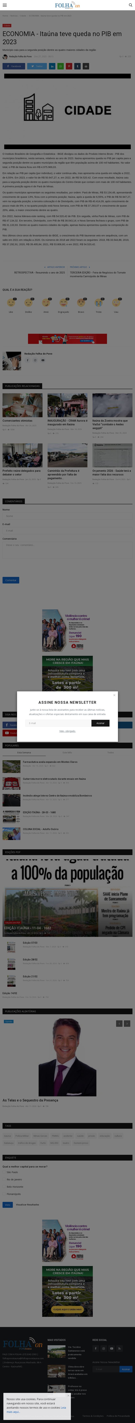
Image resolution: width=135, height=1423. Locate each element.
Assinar (100, 723)
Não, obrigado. (67, 731)
